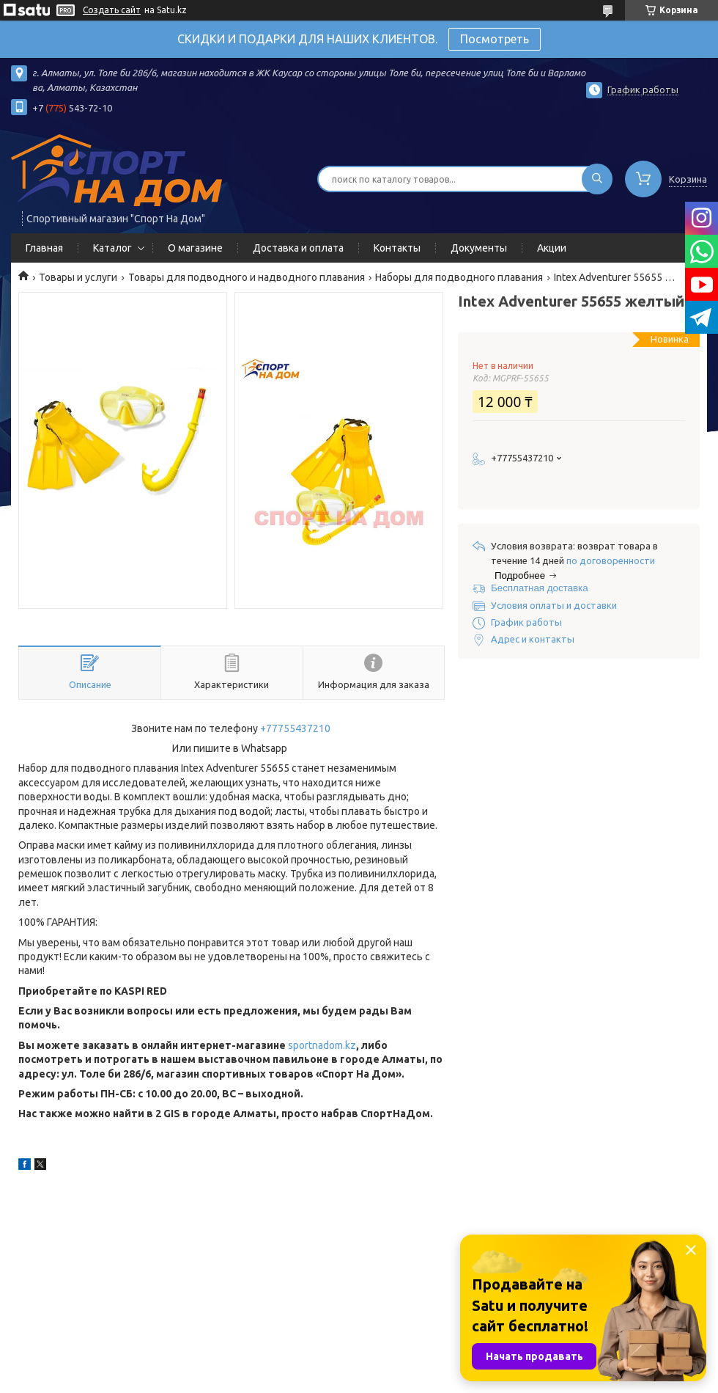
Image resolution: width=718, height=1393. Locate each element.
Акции (551, 248)
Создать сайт (112, 10)
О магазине (195, 248)
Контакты (397, 248)
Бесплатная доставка (539, 587)
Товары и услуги (78, 277)
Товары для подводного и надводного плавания (246, 277)
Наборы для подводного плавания (459, 277)
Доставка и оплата (298, 248)
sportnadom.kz (322, 1045)
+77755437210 (295, 728)
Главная (44, 248)
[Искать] (597, 179)
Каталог (112, 248)
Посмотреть (494, 38)
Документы (479, 248)
